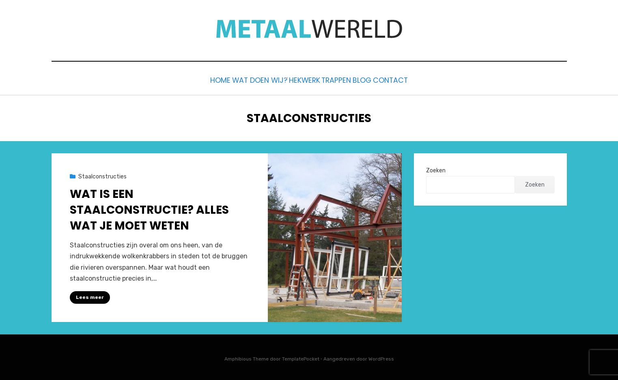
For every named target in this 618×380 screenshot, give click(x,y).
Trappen (341, 79)
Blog (378, 79)
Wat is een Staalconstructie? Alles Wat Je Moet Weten (149, 208)
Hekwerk (297, 79)
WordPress (381, 357)
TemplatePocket (300, 357)
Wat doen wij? (243, 79)
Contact (417, 79)
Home (195, 79)
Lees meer (90, 295)
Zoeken (436, 168)
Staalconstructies (102, 175)
